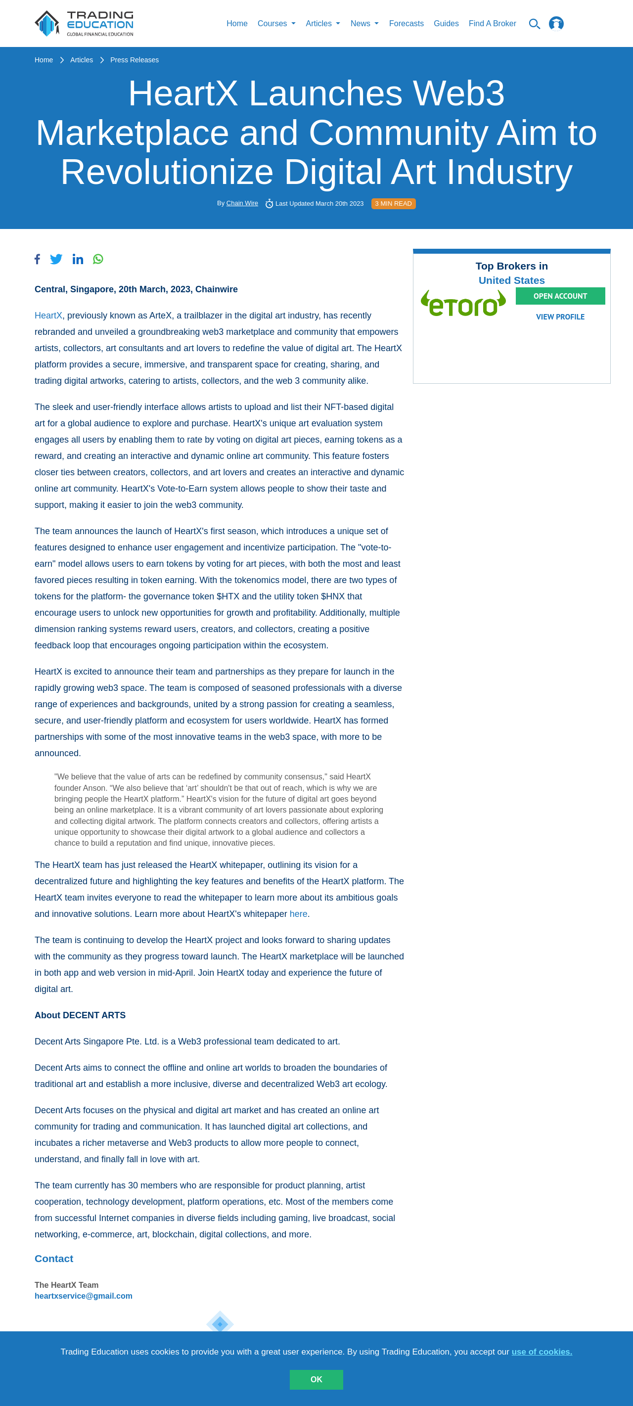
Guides (446, 23)
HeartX (48, 315)
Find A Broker (492, 23)
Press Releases (134, 60)
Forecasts (406, 23)
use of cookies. (542, 1352)
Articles (81, 60)
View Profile (560, 316)
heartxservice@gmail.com (84, 1296)
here (299, 914)
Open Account (561, 296)
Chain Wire (242, 203)
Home (237, 23)
